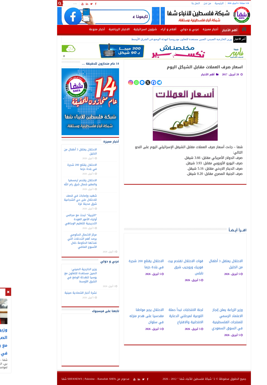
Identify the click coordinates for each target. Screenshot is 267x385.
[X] (127, 82)
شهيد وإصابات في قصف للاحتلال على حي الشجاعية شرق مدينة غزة (60, 199)
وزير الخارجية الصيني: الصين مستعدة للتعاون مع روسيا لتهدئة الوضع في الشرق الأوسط (161, 39)
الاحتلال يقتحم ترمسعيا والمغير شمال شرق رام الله (60, 182)
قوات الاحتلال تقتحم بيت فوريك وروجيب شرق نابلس (165, 267)
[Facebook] (133, 82)
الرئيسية (198, 3)
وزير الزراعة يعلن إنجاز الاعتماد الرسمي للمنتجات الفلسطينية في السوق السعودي (206, 319)
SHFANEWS (54, 378)
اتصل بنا (175, 3)
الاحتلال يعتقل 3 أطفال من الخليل (60, 151)
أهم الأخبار (209, 30)
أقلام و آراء (148, 29)
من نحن (187, 3)
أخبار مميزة (190, 29)
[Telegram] (138, 82)
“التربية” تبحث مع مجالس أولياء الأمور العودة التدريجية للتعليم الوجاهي (60, 219)
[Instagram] (110, 82)
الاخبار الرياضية (98, 29)
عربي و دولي (169, 29)
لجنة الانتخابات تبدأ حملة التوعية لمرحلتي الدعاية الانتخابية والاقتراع (165, 316)
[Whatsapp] (115, 82)
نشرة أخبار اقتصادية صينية (60, 292)
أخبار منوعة (77, 29)
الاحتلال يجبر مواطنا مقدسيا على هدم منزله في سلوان (126, 316)
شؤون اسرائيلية (124, 29)
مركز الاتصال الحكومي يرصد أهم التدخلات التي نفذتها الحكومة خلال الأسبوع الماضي (61, 240)
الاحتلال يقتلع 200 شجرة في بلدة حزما (125, 264)
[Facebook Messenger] (121, 82)
